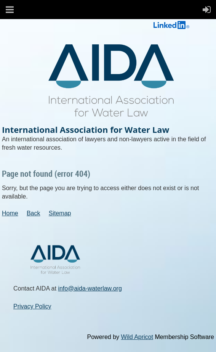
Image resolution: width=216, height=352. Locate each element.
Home (10, 213)
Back (33, 213)
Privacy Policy (32, 306)
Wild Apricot (137, 337)
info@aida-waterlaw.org (90, 288)
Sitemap (60, 213)
